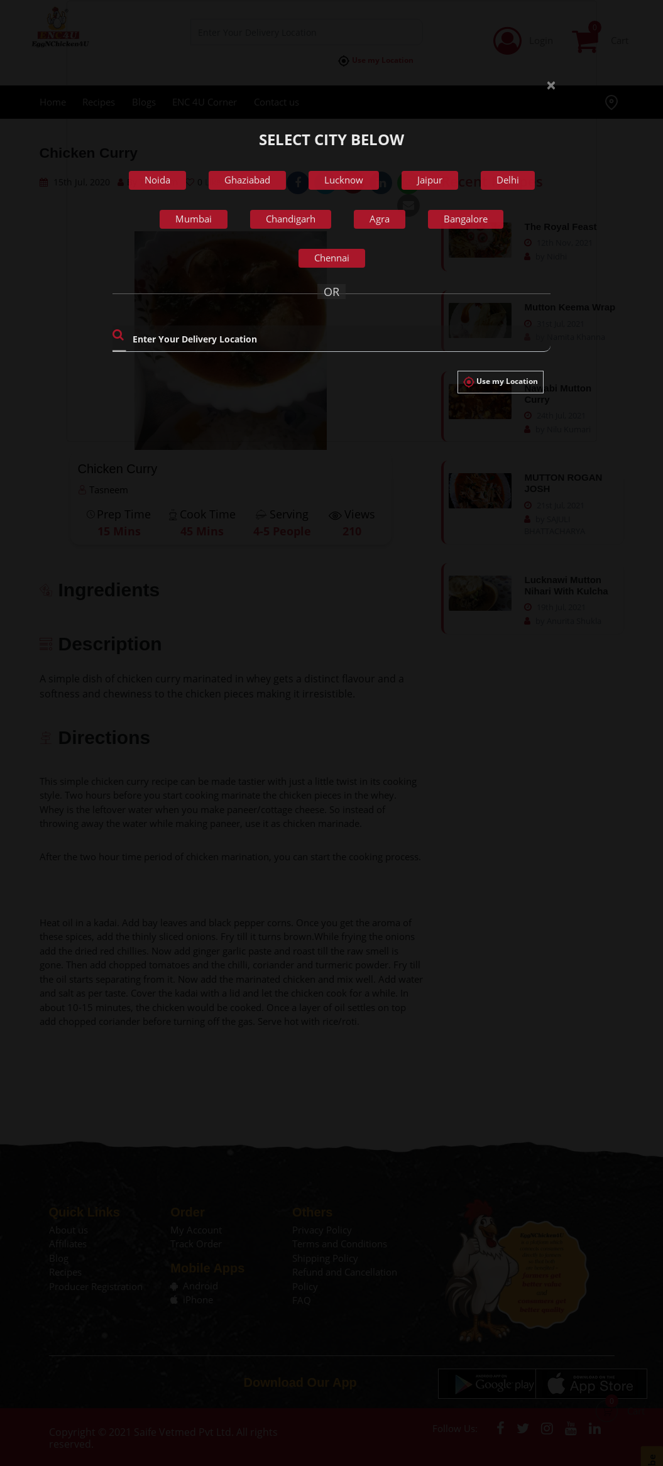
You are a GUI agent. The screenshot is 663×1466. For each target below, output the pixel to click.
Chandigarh (290, 218)
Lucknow (343, 179)
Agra (380, 218)
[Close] (546, 75)
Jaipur (429, 179)
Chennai (331, 257)
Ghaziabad (247, 179)
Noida (157, 179)
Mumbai (193, 218)
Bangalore (466, 218)
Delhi (507, 179)
